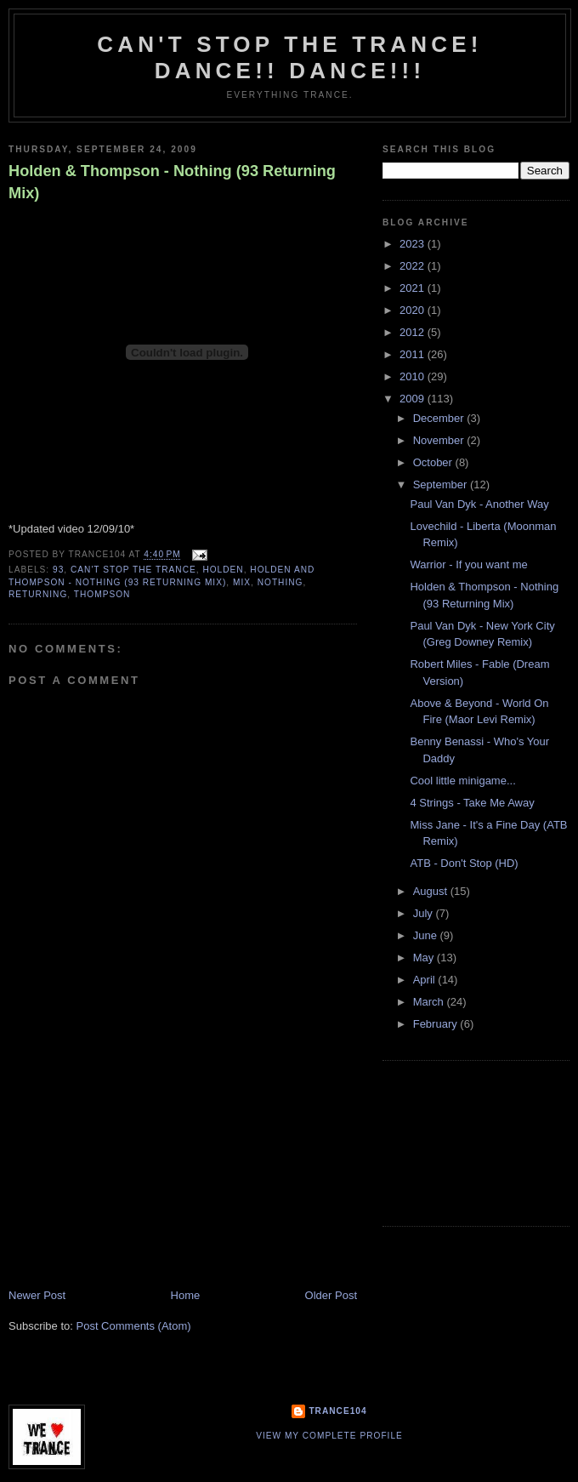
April (426, 979)
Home (186, 1295)
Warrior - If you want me (468, 564)
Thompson (102, 594)
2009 (414, 398)
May (425, 957)
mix (242, 582)
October (434, 462)
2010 (414, 376)
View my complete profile (329, 1435)
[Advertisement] (136, 1169)
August (431, 891)
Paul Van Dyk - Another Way (479, 504)
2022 (414, 265)
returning (37, 594)
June (426, 935)
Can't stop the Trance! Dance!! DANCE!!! (289, 57)
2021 (414, 288)
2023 (414, 243)
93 (58, 569)
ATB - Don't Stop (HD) (464, 863)
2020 (414, 310)
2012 (414, 332)
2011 (414, 354)
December (440, 418)
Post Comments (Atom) (133, 1326)
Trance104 (337, 1411)
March (430, 1001)
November (440, 440)
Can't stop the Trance (133, 569)
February (437, 1023)
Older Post (331, 1295)
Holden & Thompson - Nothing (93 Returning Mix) (172, 181)
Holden (222, 569)
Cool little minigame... (462, 780)
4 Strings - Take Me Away (472, 802)
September (441, 484)
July (424, 913)
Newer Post (36, 1295)
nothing (280, 582)
